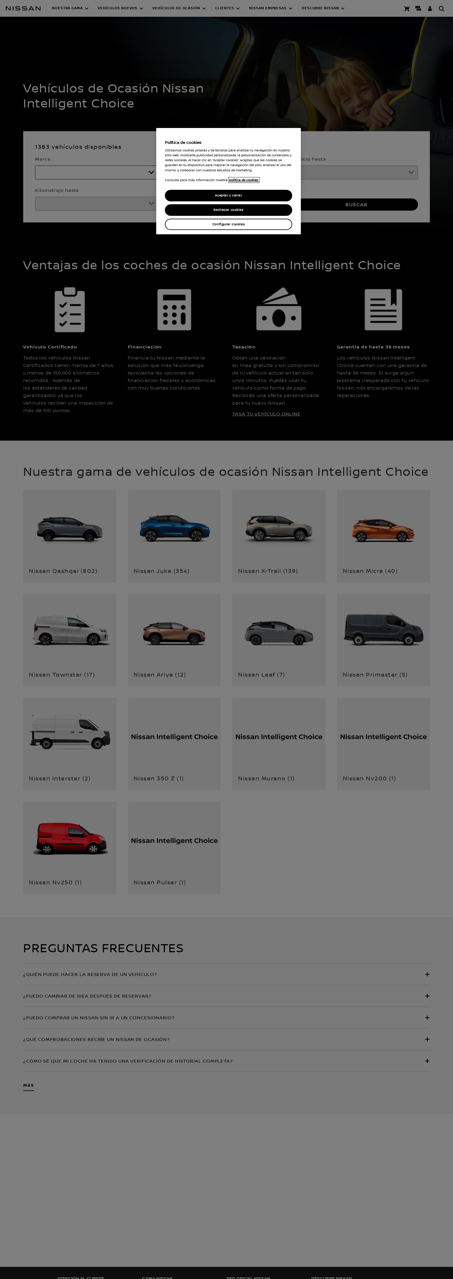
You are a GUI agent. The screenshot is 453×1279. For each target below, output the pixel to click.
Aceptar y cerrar (228, 195)
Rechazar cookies (228, 210)
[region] (228, 181)
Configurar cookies (228, 224)
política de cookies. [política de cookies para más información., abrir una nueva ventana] (244, 180)
